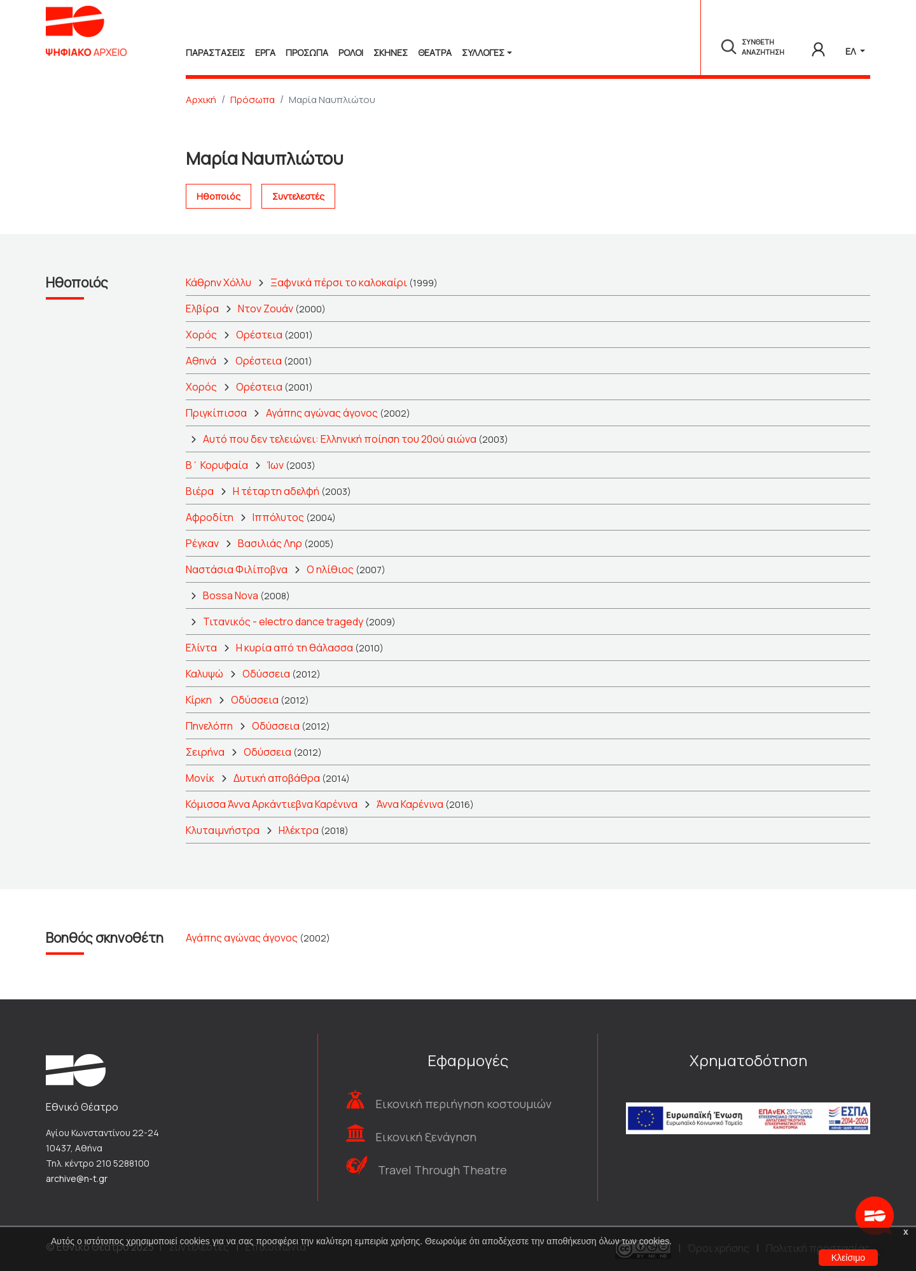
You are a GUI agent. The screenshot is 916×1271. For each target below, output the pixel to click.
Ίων (275, 465)
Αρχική (201, 99)
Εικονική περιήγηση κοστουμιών (463, 1103)
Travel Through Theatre (442, 1169)
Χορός (201, 335)
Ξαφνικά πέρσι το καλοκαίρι (338, 282)
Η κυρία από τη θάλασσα (294, 648)
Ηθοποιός (218, 196)
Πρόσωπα (252, 99)
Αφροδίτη (209, 517)
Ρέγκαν (202, 543)
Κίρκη (199, 700)
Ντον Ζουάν (265, 309)
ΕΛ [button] (851, 51)
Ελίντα (201, 648)
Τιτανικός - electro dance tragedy (283, 622)
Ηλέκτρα (299, 830)
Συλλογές (483, 52)
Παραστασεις (215, 52)
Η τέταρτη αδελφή (276, 491)
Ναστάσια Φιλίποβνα (237, 569)
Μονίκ (200, 778)
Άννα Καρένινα (410, 804)
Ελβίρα (202, 309)
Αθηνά (201, 361)
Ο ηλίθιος (330, 569)
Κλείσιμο (848, 1258)
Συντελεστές (298, 196)
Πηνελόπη (209, 726)
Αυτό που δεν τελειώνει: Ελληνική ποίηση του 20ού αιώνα (339, 439)
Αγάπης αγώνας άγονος (322, 413)
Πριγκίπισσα (216, 413)
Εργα (265, 52)
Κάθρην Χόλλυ (218, 282)
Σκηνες (390, 52)
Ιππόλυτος (278, 517)
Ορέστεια (259, 335)
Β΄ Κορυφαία (217, 465)
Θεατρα (435, 52)
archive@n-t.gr (77, 1178)
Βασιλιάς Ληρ (270, 543)
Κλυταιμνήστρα (223, 830)
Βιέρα (200, 491)
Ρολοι (350, 52)
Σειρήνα (205, 752)
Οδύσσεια (266, 674)
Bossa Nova (230, 595)
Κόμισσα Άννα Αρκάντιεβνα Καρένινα (271, 804)
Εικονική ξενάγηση (425, 1136)
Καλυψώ (204, 674)
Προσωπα (307, 52)
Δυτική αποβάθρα (276, 778)
